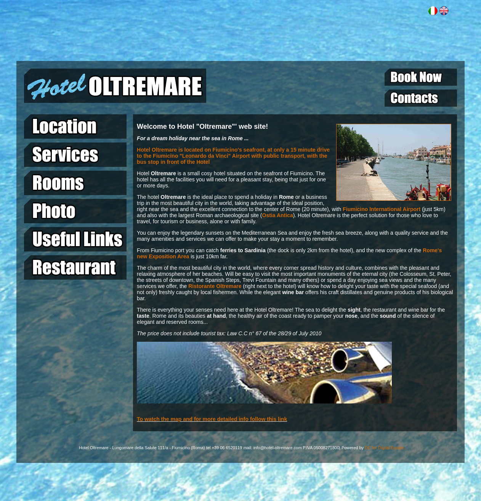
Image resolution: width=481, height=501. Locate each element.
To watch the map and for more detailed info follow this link (212, 419)
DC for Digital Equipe (384, 447)
